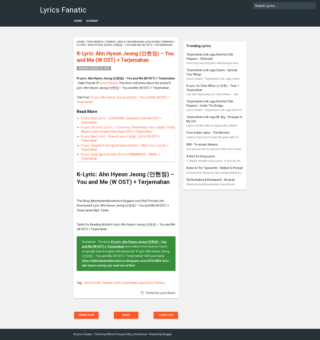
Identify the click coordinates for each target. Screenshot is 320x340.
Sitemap (92, 20)
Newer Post (86, 315)
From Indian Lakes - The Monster (208, 132)
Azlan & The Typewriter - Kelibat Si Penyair (214, 168)
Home (78, 20)
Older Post (166, 315)
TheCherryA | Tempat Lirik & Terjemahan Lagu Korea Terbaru (124, 282)
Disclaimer (140, 334)
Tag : (80, 282)
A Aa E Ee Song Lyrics (200, 156)
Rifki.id (110, 334)
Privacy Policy (124, 334)
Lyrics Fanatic (63, 10)
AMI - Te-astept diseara (202, 144)
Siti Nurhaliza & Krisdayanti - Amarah (210, 179)
